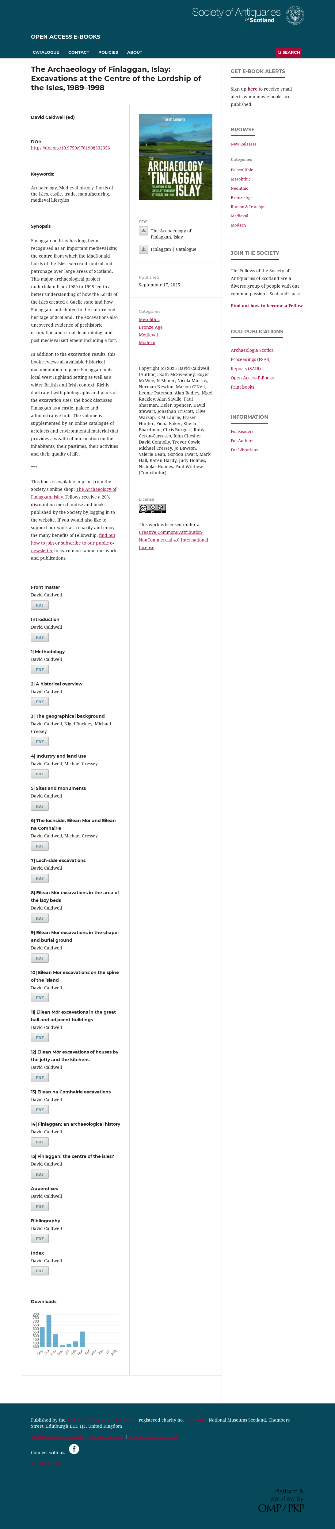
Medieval (148, 335)
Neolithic (239, 188)
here (252, 89)
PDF (40, 605)
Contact (78, 52)
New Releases (244, 144)
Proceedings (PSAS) (251, 359)
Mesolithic (149, 319)
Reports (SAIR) (246, 368)
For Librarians (244, 449)
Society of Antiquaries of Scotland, (102, 1420)
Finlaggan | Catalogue (143, 249)
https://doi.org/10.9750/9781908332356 (70, 148)
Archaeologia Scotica (252, 350)
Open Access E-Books (65, 36)
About (134, 52)
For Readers (242, 431)
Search (289, 52)
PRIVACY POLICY (106, 1436)
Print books (242, 387)
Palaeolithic (242, 170)
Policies (108, 52)
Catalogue (46, 52)
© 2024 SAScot (46, 1463)
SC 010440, (196, 1420)
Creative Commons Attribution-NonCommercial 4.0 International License (173, 539)
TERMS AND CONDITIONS (58, 1436)
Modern (147, 342)
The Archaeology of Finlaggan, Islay (143, 230)
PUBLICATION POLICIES (153, 1436)
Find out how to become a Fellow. (267, 306)
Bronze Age (151, 327)
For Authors (242, 440)
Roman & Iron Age (248, 206)
